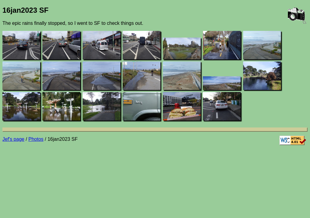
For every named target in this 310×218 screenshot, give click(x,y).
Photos (36, 139)
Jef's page (13, 139)
